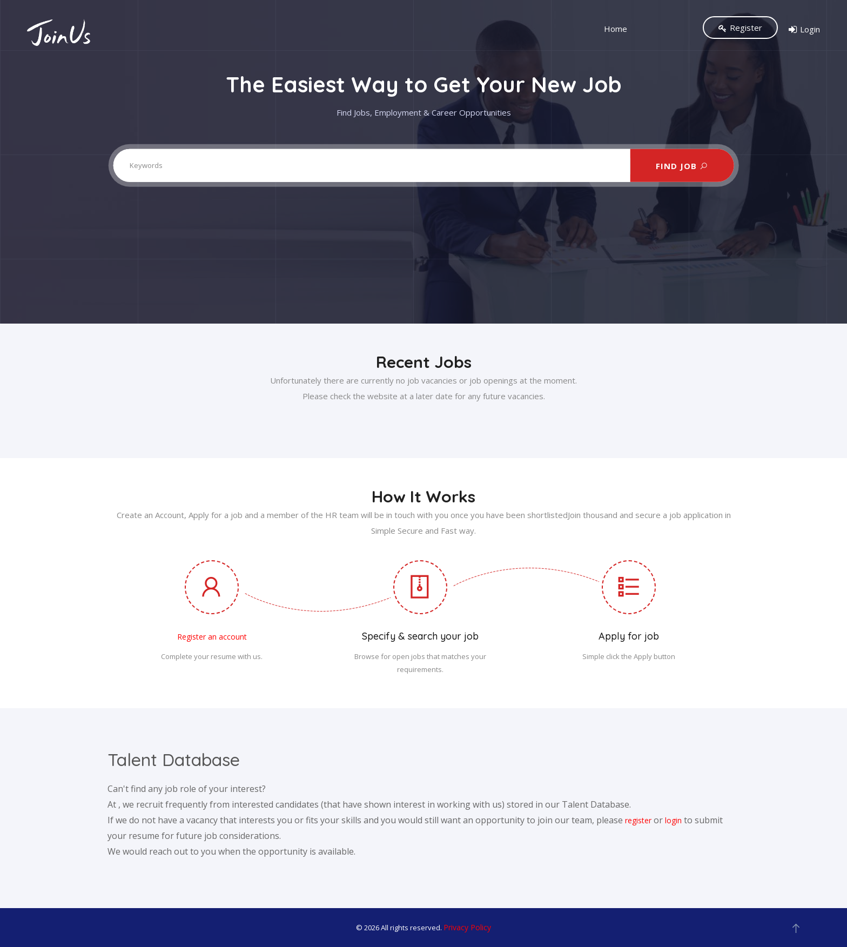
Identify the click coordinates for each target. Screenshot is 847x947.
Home (615, 29)
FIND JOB (682, 165)
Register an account (212, 637)
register (638, 820)
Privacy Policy (467, 927)
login (673, 820)
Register (740, 27)
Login (804, 30)
